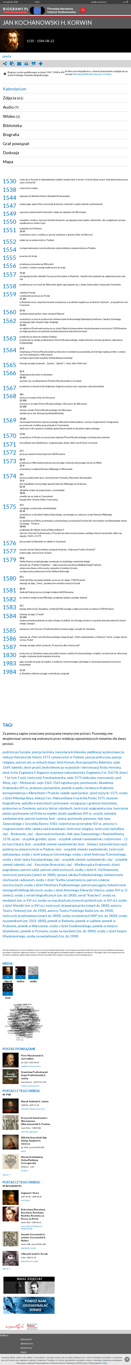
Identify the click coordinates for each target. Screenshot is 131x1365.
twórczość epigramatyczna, (93, 808)
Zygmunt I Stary (30, 1192)
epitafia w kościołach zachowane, (45, 803)
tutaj (105, 1363)
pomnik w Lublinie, (88, 921)
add (40, 64)
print (26, 64)
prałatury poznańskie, (45, 788)
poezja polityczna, (98, 757)
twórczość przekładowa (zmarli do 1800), (32, 916)
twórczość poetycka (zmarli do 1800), (29, 875)
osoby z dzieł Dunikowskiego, (70, 926)
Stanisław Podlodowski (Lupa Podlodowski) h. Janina (34, 1075)
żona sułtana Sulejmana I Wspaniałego (32, 1227)
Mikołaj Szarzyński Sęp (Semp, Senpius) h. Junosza (34, 1140)
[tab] (65, 88)
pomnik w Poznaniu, (35, 931)
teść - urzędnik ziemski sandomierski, (81, 849)
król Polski (25, 1200)
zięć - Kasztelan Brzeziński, (46, 864)
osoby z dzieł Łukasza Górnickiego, (46, 854)
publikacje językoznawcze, (106, 752)
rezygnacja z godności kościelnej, (93, 803)
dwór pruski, (32, 767)
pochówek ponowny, (82, 818)
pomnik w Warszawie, (33, 926)
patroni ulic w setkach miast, (36, 762)
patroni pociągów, (94, 885)
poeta (7, 56)
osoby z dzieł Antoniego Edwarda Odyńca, (74, 890)
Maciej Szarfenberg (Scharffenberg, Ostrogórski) (32, 1159)
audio (33, 981)
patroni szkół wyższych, (57, 870)
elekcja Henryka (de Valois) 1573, (27, 757)
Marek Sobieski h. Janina (34, 1101)
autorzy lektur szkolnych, (55, 808)
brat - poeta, (58, 818)
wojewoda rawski (28, 1248)
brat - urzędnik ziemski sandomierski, (51, 844)
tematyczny (26, 1347)
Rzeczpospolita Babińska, (94, 762)
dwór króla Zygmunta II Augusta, (26, 772)
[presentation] (65, 88)
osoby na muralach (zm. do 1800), (72, 931)
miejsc (23, 1352)
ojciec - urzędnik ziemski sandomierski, (75, 839)
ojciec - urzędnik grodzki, (29, 839)
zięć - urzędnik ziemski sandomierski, (80, 859)
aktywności (26, 1339)
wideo (20, 981)
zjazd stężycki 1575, (103, 793)
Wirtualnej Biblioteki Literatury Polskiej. (92, 74)
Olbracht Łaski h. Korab (34, 1253)
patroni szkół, (30, 870)
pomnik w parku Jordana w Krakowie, (87, 788)
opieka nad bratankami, (49, 829)
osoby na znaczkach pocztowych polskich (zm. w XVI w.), (78, 900)
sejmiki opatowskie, (74, 793)
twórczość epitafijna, (110, 829)
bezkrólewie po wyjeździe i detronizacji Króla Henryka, (81, 767)
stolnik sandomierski (30, 1086)
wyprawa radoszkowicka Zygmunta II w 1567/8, (84, 772)
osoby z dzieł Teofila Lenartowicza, (61, 880)
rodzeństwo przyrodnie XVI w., (80, 824)
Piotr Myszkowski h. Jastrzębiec (32, 1057)
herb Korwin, (66, 762)
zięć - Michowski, (24, 783)
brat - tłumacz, (88, 844)
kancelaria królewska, (71, 752)
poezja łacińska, (43, 752)
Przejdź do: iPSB (10, 2)
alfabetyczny (26, 1343)
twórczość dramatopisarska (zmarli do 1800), (78, 905)
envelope (19, 64)
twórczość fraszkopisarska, (46, 778)
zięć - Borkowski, (15, 834)
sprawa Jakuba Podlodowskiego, (80, 875)
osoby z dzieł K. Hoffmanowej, (97, 870)
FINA (37, 2)
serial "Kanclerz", (90, 895)
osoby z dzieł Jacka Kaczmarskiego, (28, 859)
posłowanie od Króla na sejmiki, (34, 813)
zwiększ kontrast (98, 2)
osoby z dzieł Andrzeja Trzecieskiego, (99, 854)
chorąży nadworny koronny (33, 1109)
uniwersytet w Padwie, (68, 757)
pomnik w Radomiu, (61, 921)
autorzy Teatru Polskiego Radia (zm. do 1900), (80, 911)
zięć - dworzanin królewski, (46, 834)
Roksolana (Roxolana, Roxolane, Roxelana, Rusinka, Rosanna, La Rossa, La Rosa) (33, 1214)
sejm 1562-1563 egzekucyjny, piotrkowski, (67, 783)
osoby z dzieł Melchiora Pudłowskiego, (52, 885)
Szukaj (83, 10)
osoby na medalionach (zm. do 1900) (52, 936)
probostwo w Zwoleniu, (19, 808)
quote (33, 64)
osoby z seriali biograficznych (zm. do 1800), (45, 895)
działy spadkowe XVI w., (75, 813)
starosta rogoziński (29, 1132)
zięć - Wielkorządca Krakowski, (88, 864)
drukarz (24, 1170)
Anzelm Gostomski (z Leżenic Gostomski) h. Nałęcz (33, 1237)
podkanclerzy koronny (31, 1066)
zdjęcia (8, 981)
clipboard (12, 64)
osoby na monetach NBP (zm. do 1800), (90, 916)
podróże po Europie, (17, 752)
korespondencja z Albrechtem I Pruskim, (31, 793)
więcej (5, 1175)
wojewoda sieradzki (29, 1261)
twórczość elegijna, (80, 829)
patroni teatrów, (36, 818)
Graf (8, 997)
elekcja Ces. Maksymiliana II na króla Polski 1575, (70, 798)
